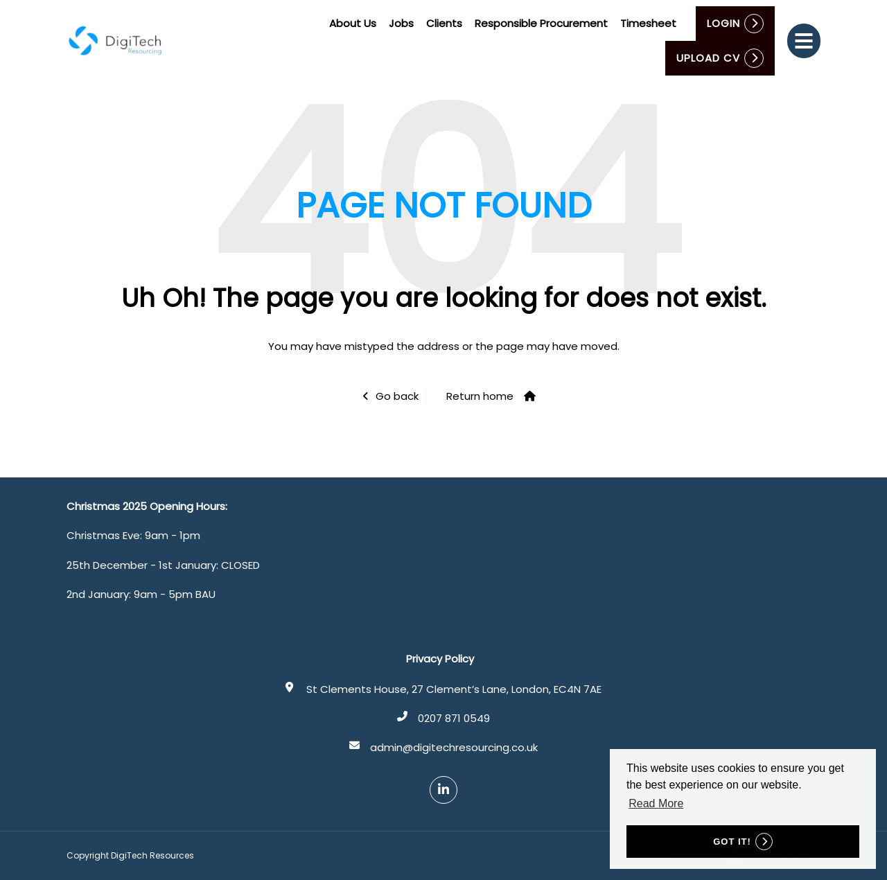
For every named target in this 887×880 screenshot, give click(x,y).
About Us (352, 23)
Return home (479, 396)
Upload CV (708, 58)
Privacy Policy (440, 658)
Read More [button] (656, 803)
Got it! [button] (732, 841)
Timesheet (648, 23)
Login (723, 23)
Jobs (401, 23)
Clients (444, 23)
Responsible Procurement (541, 23)
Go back (397, 396)
